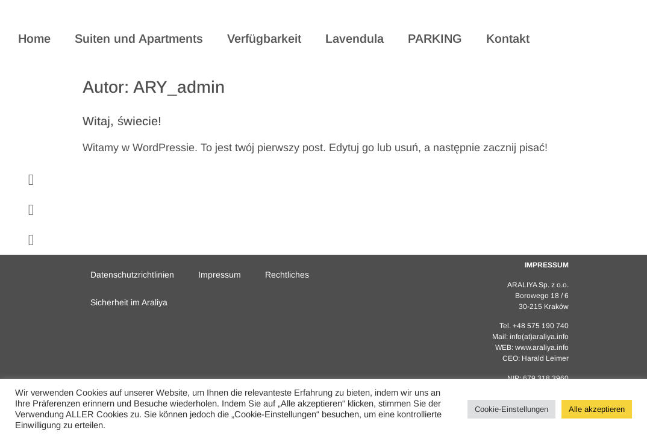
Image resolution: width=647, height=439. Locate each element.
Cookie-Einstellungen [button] (511, 409)
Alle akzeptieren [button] (597, 409)
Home (34, 38)
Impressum (219, 274)
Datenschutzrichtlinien (132, 274)
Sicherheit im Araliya (128, 302)
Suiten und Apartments (139, 38)
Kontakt (508, 38)
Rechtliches (287, 274)
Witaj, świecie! (122, 121)
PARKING (435, 38)
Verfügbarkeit (264, 38)
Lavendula (354, 38)
